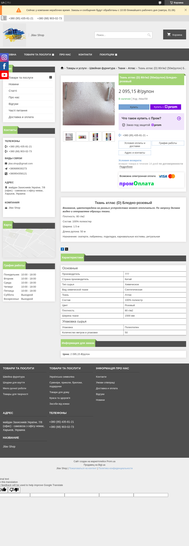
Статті (13, 90)
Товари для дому (59, 392)
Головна (10, 54)
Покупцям (107, 54)
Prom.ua (111, 461)
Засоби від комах (59, 403)
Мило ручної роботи (14, 388)
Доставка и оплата (21, 117)
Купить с (165, 107)
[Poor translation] (14, 490)
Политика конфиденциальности (116, 468)
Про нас (65, 54)
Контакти (85, 54)
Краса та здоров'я (59, 398)
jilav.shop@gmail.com (20, 163)
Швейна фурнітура (13, 376)
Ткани (121, 68)
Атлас (131, 68)
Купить (134, 107)
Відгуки (13, 103)
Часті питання (18, 110)
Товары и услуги (76, 68)
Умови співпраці (105, 382)
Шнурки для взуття (14, 382)
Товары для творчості (15, 394)
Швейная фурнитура (102, 68)
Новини (14, 84)
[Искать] (149, 35)
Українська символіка (61, 376)
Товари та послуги (37, 54)
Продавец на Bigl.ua (94, 465)
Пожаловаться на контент (82, 468)
